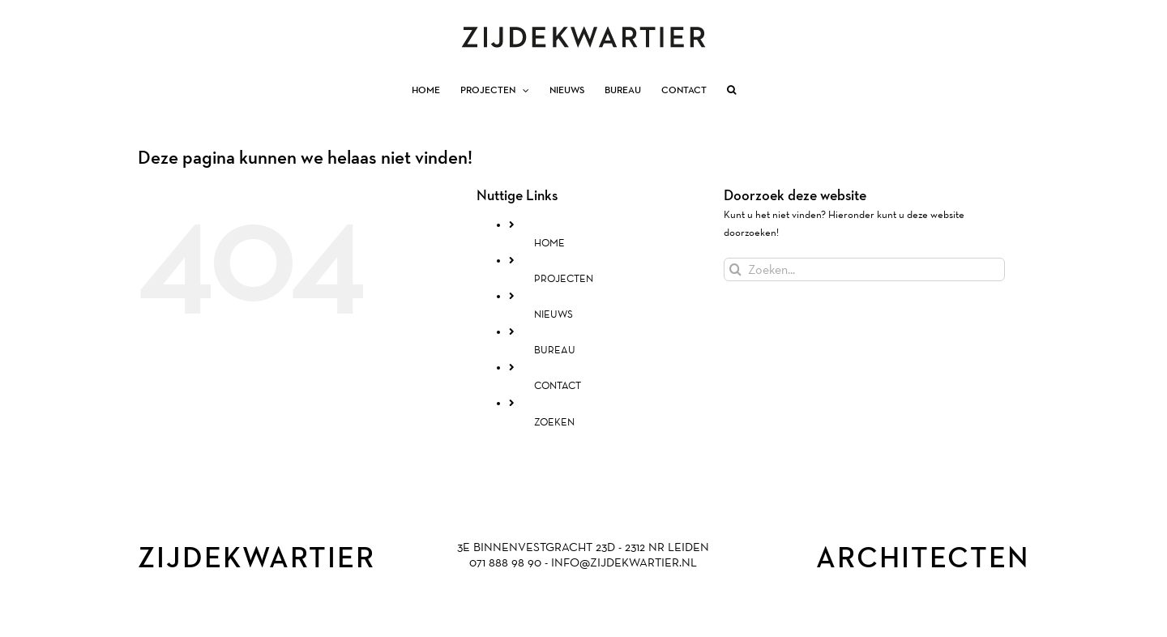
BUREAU (554, 350)
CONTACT (557, 385)
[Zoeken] (735, 269)
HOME (549, 243)
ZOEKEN (554, 422)
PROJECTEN (563, 278)
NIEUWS (553, 314)
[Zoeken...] (864, 269)
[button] (731, 90)
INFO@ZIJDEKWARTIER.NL (624, 562)
